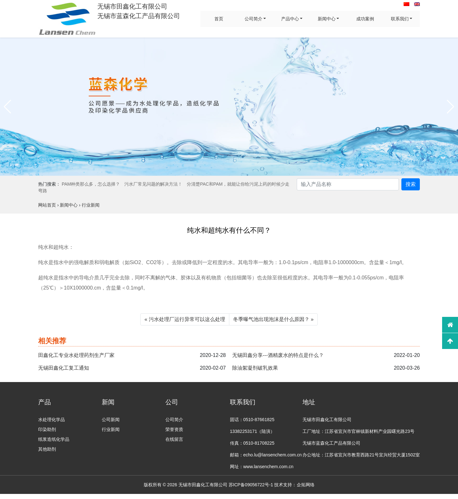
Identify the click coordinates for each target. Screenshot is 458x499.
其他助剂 (47, 449)
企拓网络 (306, 484)
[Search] (348, 184)
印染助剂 (47, 429)
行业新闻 (111, 429)
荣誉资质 (174, 429)
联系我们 (400, 18)
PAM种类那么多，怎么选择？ (91, 184)
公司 (171, 402)
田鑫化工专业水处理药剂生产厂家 (76, 355)
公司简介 (253, 18)
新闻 (108, 402)
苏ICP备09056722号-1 (251, 484)
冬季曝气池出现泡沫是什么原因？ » (273, 319)
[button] (7, 107)
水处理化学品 (51, 419)
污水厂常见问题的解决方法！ (153, 184)
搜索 (411, 184)
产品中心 (290, 18)
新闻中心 (327, 18)
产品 (44, 402)
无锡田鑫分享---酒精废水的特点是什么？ (278, 355)
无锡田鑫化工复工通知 (63, 368)
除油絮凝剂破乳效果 (255, 368)
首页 (218, 18)
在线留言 (174, 439)
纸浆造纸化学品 (53, 439)
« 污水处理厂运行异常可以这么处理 (184, 319)
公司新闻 (111, 419)
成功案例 (365, 18)
